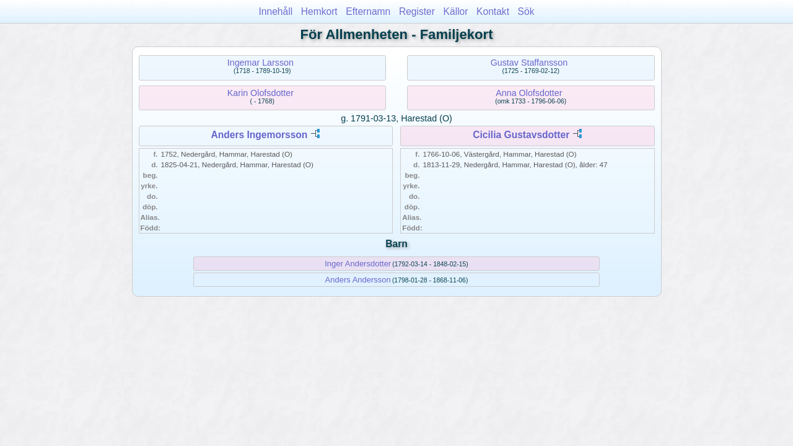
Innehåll (276, 11)
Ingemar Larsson (260, 63)
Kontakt (492, 11)
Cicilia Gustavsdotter (521, 134)
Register (417, 11)
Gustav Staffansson (529, 63)
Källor (456, 11)
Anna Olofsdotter (529, 93)
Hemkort (319, 11)
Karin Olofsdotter (260, 93)
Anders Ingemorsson (259, 134)
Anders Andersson (358, 279)
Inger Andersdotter (358, 263)
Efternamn (368, 11)
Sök (526, 11)
